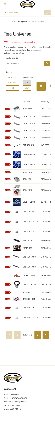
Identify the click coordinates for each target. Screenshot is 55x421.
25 (27, 83)
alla (27, 88)
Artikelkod (12, 77)
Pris (12, 88)
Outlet (31, 21)
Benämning (12, 83)
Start (13, 21)
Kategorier (22, 21)
